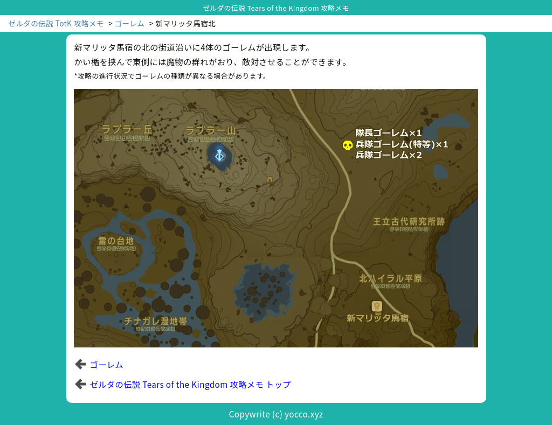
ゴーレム (130, 23)
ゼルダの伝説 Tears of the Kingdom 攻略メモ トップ (190, 384)
